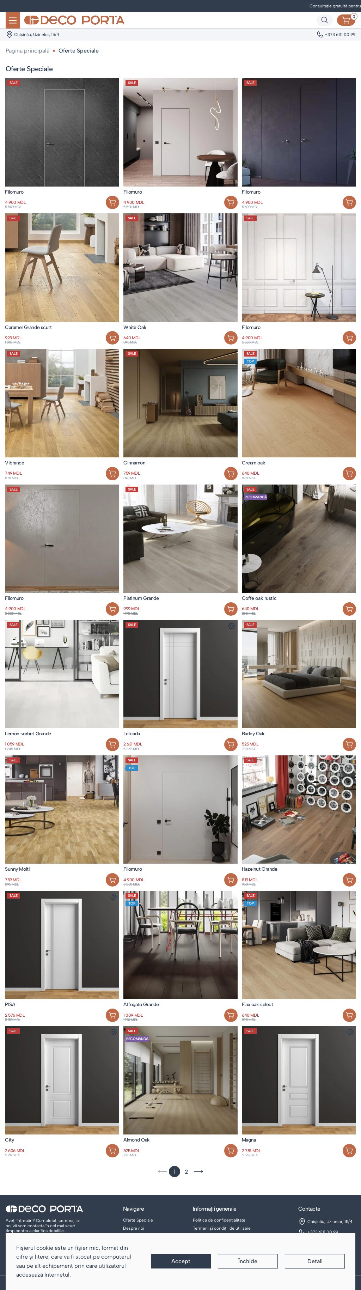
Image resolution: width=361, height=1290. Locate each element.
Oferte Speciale (138, 1220)
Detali (315, 1261)
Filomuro (14, 192)
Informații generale (214, 1208)
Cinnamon (134, 463)
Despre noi (133, 1228)
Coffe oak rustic (259, 598)
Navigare (133, 1208)
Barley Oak (253, 734)
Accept (180, 1261)
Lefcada (131, 734)
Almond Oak (136, 1140)
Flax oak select (257, 1005)
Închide (247, 1261)
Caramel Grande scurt (28, 327)
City (9, 1140)
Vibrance (14, 463)
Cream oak (253, 463)
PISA (10, 1005)
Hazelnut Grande (259, 869)
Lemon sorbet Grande (28, 734)
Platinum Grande (141, 598)
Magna (249, 1140)
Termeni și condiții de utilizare (222, 1228)
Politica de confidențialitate (219, 1220)
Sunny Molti (17, 869)
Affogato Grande (141, 1005)
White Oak (134, 327)
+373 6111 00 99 (322, 1232)
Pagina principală (27, 50)
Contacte (309, 1208)
